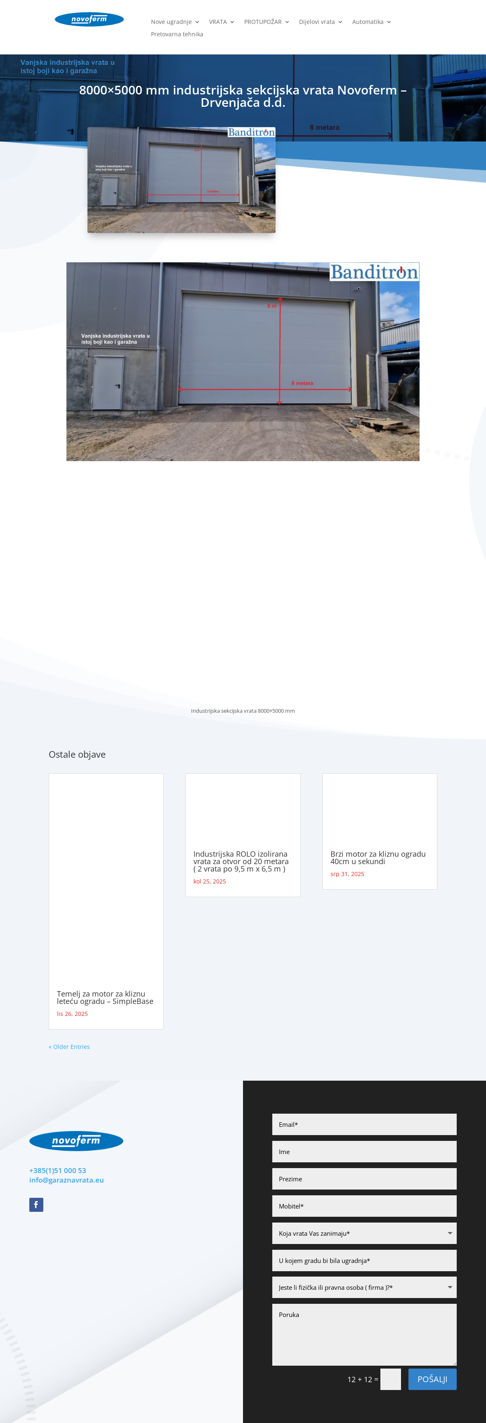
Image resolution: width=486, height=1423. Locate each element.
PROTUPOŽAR (263, 22)
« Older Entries (69, 1047)
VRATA (218, 22)
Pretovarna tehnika (177, 34)
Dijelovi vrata (317, 22)
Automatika (368, 22)
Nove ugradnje (171, 22)
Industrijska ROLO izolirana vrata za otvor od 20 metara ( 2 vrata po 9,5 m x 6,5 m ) (241, 861)
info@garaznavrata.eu (66, 1180)
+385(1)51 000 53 (57, 1170)
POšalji (433, 1379)
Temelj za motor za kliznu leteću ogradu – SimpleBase (105, 997)
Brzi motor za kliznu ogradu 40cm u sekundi (378, 857)
